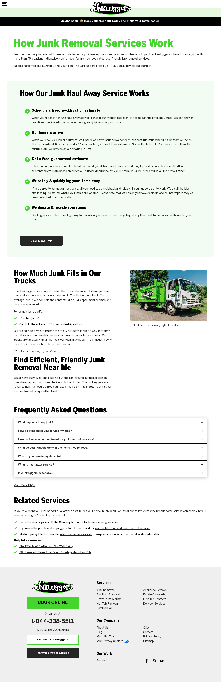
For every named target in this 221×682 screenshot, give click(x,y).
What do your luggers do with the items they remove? (110, 447)
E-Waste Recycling (109, 599)
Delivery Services (154, 603)
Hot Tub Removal (107, 603)
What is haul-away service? (110, 464)
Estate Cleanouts (154, 594)
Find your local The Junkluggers (75, 66)
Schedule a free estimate (48, 387)
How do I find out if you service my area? (110, 430)
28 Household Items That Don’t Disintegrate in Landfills (55, 552)
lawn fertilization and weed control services (122, 528)
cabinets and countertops (163, 193)
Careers (148, 632)
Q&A (146, 627)
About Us (102, 627)
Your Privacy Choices (113, 641)
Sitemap (148, 641)
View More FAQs (24, 485)
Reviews (102, 660)
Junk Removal (105, 590)
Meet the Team (106, 636)
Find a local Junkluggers (52, 640)
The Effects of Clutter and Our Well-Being (46, 546)
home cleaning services (103, 522)
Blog (99, 632)
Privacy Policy (152, 636)
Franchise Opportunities (52, 653)
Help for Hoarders (154, 599)
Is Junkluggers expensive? (110, 473)
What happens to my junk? (110, 422)
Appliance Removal (155, 590)
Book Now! (41, 240)
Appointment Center (159, 118)
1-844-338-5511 (115, 66)
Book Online (53, 603)
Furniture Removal (108, 594)
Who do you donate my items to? (110, 456)
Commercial (104, 608)
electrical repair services (76, 534)
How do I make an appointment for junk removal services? (110, 439)
